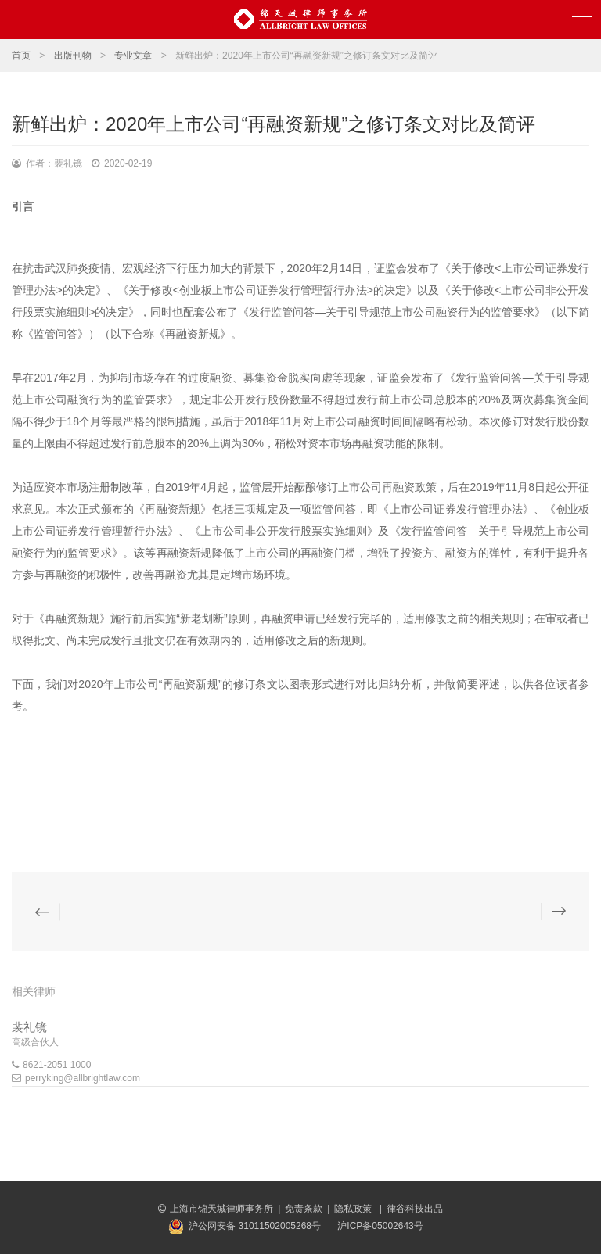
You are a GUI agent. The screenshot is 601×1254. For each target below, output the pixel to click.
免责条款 (303, 1208)
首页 (21, 55)
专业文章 (133, 55)
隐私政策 (354, 1208)
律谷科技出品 (415, 1208)
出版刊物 (73, 55)
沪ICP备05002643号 (380, 1225)
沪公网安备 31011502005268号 (255, 1225)
